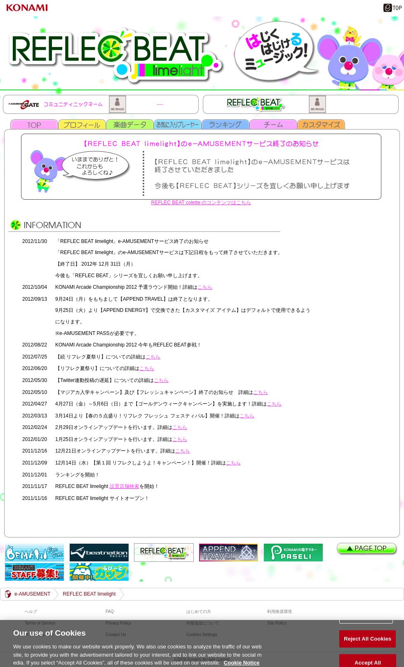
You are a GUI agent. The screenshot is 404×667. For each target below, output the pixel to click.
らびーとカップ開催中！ (99, 572)
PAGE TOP (368, 549)
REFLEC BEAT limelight (202, 52)
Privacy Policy (118, 623)
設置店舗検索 (124, 486)
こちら (204, 287)
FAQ (110, 611)
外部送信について (202, 623)
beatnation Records (99, 552)
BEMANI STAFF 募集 (34, 572)
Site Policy (277, 623)
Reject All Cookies (367, 642)
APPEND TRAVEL (228, 552)
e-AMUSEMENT (32, 594)
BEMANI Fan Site (34, 552)
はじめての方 (198, 611)
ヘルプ (31, 611)
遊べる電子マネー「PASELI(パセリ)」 (293, 552)
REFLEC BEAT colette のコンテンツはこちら (201, 202)
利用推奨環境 (279, 611)
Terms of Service (40, 623)
